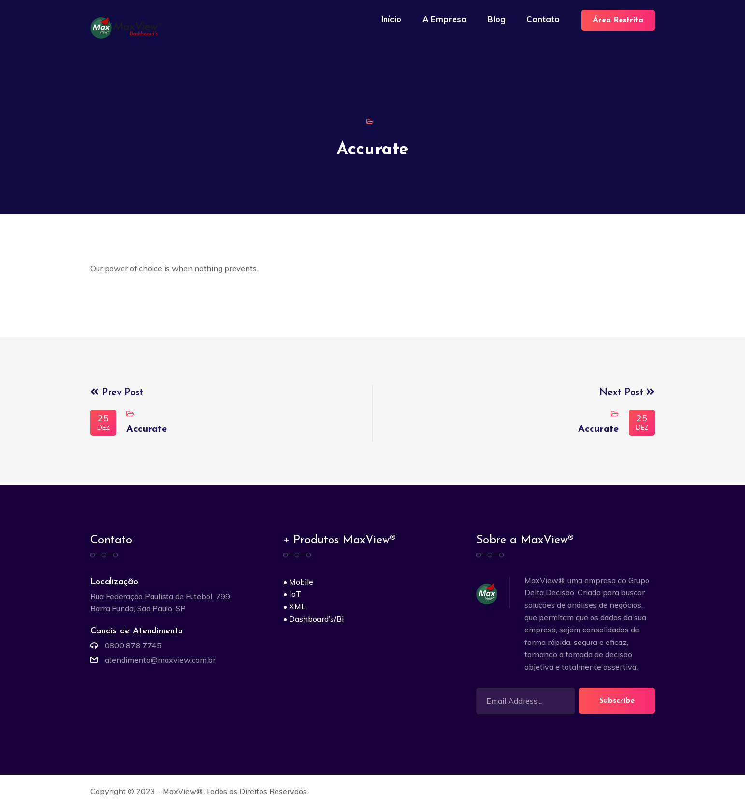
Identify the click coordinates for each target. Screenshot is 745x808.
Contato (543, 19)
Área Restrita (618, 20)
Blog (496, 19)
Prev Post (116, 392)
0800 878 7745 (133, 645)
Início (391, 19)
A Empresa (444, 19)
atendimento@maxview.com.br (160, 660)
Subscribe (617, 701)
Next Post (627, 392)
